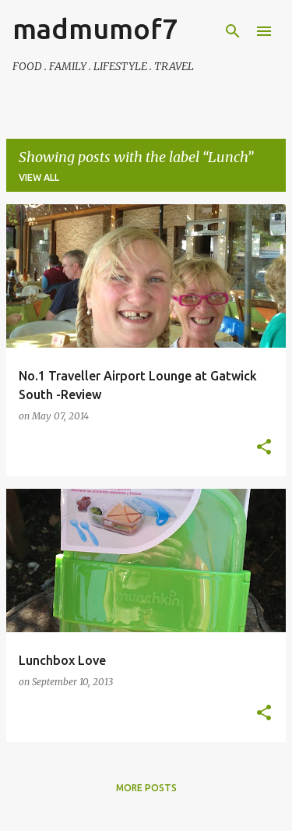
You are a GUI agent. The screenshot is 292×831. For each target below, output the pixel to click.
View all (39, 177)
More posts (146, 788)
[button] (264, 447)
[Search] (232, 31)
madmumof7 (95, 28)
